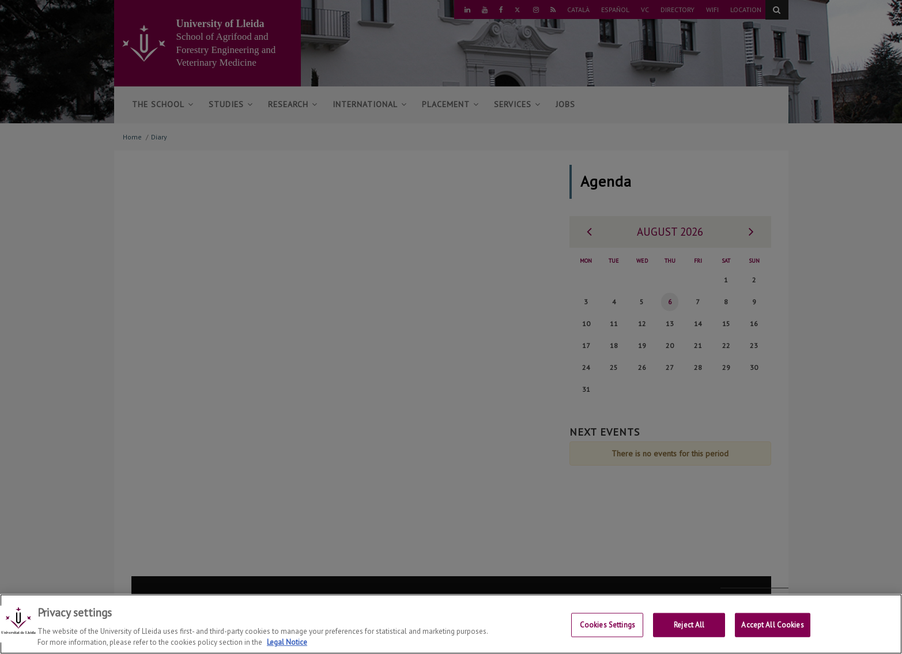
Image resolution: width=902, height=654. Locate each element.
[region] (451, 624)
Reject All (689, 625)
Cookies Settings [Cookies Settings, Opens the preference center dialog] (607, 625)
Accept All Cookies (772, 625)
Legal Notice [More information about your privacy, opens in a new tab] (287, 642)
